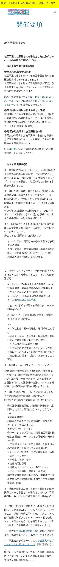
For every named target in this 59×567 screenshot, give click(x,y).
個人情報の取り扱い (29, 531)
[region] (29, 4)
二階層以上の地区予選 (24, 299)
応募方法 (16, 148)
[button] (4, 12)
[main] (29, 24)
